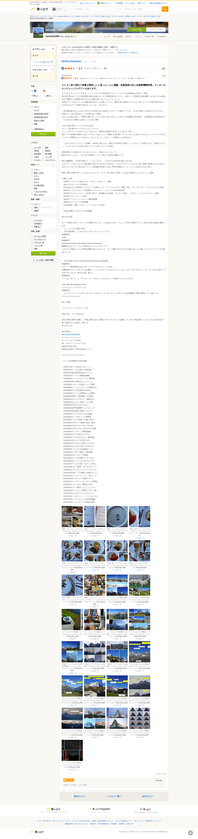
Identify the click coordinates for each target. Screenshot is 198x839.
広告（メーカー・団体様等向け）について (147, 821)
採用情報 (113, 824)
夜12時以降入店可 (41, 117)
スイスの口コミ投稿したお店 (100, 16)
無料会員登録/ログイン (158, 3)
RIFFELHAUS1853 (71, 61)
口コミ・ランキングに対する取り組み (78, 821)
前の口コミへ (80, 796)
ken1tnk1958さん (64, 16)
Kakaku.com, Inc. (135, 832)
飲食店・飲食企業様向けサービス (102, 821)
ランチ (36, 110)
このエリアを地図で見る (41, 62)
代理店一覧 (129, 824)
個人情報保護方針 (103, 824)
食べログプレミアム (81, 824)
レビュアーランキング (48, 16)
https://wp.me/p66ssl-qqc (71, 334)
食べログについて (87, 3)
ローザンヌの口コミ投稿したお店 (123, 16)
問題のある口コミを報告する (128, 52)
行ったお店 (130, 3)
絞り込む (43, 134)
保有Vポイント (105, 3)
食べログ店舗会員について (123, 821)
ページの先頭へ (190, 832)
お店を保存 (158, 780)
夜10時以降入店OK (41, 114)
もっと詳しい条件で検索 (45, 260)
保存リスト (142, 3)
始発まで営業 (39, 120)
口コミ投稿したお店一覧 (79, 16)
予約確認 (119, 3)
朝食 (35, 124)
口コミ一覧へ (115, 796)
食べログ (39, 9)
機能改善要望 (69, 824)
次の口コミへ (148, 796)
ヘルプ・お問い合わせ (44, 821)
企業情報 (121, 824)
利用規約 (93, 824)
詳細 (105, 68)
